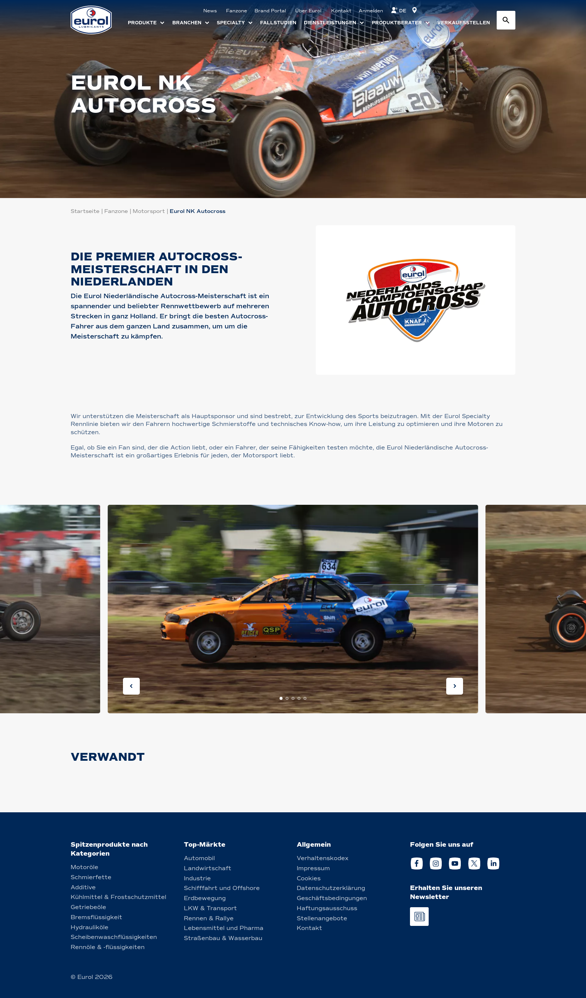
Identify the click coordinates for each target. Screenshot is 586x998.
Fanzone (116, 211)
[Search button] (506, 20)
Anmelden (371, 10)
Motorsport (149, 211)
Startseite (85, 211)
